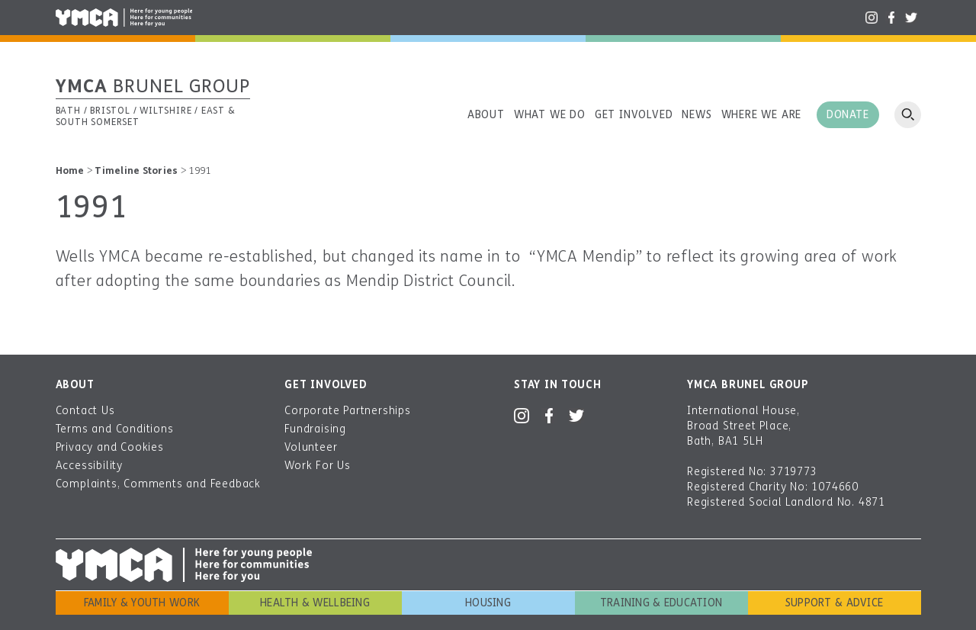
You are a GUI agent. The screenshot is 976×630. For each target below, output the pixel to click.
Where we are (761, 114)
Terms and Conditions (115, 429)
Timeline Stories (136, 171)
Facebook (891, 17)
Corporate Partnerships (347, 410)
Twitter (911, 17)
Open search (907, 114)
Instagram (871, 17)
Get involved (634, 114)
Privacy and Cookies (110, 447)
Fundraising (315, 429)
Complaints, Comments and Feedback (158, 483)
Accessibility (89, 465)
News (696, 114)
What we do (550, 114)
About (486, 114)
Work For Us (317, 465)
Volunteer (310, 447)
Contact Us (85, 410)
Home (70, 171)
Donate (847, 114)
